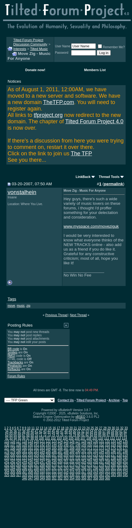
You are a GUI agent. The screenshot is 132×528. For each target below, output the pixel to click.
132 (107, 441)
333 (54, 475)
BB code (13, 349)
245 (30, 461)
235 (95, 458)
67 (23, 434)
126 (72, 441)
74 (53, 434)
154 (113, 445)
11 (33, 428)
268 (42, 465)
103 (59, 438)
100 (41, 438)
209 (66, 455)
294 (72, 468)
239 (119, 458)
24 (88, 428)
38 (23, 431)
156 (125, 445)
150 (89, 445)
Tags (12, 299)
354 (72, 478)
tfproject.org (48, 115)
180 (18, 451)
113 (118, 438)
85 (100, 434)
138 (18, 445)
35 (11, 431)
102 (53, 438)
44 (49, 431)
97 (28, 438)
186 (54, 451)
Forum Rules (16, 376)
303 (125, 468)
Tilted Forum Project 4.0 (94, 121)
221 (12, 458)
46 (57, 431)
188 (66, 451)
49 (70, 431)
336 (72, 475)
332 (48, 475)
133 (113, 441)
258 (107, 461)
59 (112, 431)
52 (83, 431)
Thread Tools (109, 177)
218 (119, 455)
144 (54, 445)
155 (119, 445)
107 (82, 438)
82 (87, 434)
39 (28, 431)
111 (106, 438)
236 (101, 458)
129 (89, 441)
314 (66, 471)
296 (83, 468)
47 (62, 431)
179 (12, 451)
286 (24, 468)
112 (112, 438)
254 (83, 461)
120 (36, 441)
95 (19, 438)
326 (12, 475)
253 (78, 461)
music (21, 305)
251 (66, 461)
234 (89, 458)
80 (78, 434)
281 (119, 465)
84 (95, 434)
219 (125, 455)
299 (101, 468)
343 (113, 475)
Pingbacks (15, 365)
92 (7, 438)
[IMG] (11, 355)
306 (18, 471)
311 (48, 471)
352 (60, 478)
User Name (63, 46)
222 (18, 458)
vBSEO (80, 416)
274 (78, 465)
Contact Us (66, 400)
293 (66, 468)
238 (113, 458)
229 (60, 458)
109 (94, 438)
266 (30, 465)
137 (12, 445)
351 (54, 478)
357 (89, 478)
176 (119, 448)
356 (83, 478)
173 (101, 448)
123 (54, 441)
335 (66, 475)
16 (54, 428)
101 (47, 438)
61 (121, 431)
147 (72, 445)
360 (107, 478)
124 (60, 441)
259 (113, 461)
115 (6, 441)
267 (36, 465)
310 (42, 471)
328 (24, 475)
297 (89, 468)
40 (32, 431)
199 (6, 455)
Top (125, 400)
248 (48, 461)
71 (40, 434)
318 (89, 471)
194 (101, 451)
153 (107, 445)
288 (36, 468)
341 (101, 475)
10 (28, 428)
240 (125, 458)
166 (60, 448)
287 (30, 468)
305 (12, 471)
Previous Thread (56, 315)
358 (95, 478)
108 (89, 438)
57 (104, 431)
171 (89, 448)
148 (78, 445)
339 (89, 475)
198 (125, 451)
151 (95, 445)
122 (48, 441)
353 (66, 478)
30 (113, 428)
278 (101, 465)
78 (70, 434)
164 (48, 448)
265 (24, 465)
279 (107, 465)
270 (54, 465)
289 (42, 468)
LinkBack (83, 177)
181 (24, 451)
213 (89, 455)
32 (121, 428)
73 (49, 434)
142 (42, 445)
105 (71, 438)
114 (124, 438)
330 (36, 475)
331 (42, 475)
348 (36, 478)
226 (42, 458)
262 (6, 465)
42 (40, 431)
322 (113, 471)
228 (54, 458)
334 (60, 475)
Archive (114, 400)
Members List (95, 70)
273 (72, 465)
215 (101, 455)
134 (119, 441)
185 (48, 451)
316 (78, 471)
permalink (113, 184)
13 (41, 428)
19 (66, 428)
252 (72, 461)
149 (83, 445)
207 (54, 455)
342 (107, 475)
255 (89, 461)
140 (30, 445)
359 (101, 478)
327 (18, 475)
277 (95, 465)
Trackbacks (15, 362)
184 (42, 451)
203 (30, 455)
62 (125, 431)
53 (87, 431)
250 (60, 461)
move (11, 305)
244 (24, 461)
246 (36, 461)
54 (91, 431)
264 (18, 465)
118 (24, 441)
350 (48, 478)
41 (36, 431)
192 (89, 451)
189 (72, 451)
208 (60, 455)
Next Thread (78, 315)
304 (6, 471)
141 (36, 445)
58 (108, 431)
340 (95, 475)
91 (125, 434)
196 (113, 451)
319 (95, 471)
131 (101, 441)
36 (15, 431)
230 (66, 458)
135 (125, 441)
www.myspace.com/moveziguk (91, 226)
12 (37, 428)
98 (32, 438)
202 (24, 455)
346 (24, 478)
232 (78, 458)
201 (18, 455)
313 (60, 471)
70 (36, 434)
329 (30, 475)
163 (42, 448)
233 (83, 458)
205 (42, 455)
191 (83, 451)
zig (28, 305)
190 (78, 451)
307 (24, 471)
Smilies (12, 352)
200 (12, 455)
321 (107, 471)
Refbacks (14, 369)
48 (66, 431)
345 (125, 475)
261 (125, 461)
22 (79, 428)
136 (6, 445)
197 (119, 451)
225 (36, 458)
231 (72, 458)
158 (12, 448)
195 (107, 451)
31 (117, 428)
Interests (19, 49)
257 (101, 461)
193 (95, 451)
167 (66, 448)
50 (74, 431)
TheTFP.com (58, 102)
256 (95, 461)
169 (78, 448)
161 (30, 448)
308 (30, 471)
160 (24, 448)
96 (23, 438)
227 (48, 458)
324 (125, 471)
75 (57, 434)
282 (125, 465)
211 (78, 455)
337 (78, 475)
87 (108, 434)
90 (121, 434)
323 (119, 471)
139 (24, 445)
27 (100, 428)
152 (101, 445)
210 (72, 455)
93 (11, 438)
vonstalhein (22, 192)
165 (54, 448)
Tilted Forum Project (91, 400)
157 (6, 448)
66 (19, 434)
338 (83, 475)
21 (75, 428)
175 (113, 448)
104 (65, 438)
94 (15, 438)
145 (60, 445)
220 (6, 458)
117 (18, 441)
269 (48, 465)
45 (53, 431)
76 (62, 434)
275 (83, 465)
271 (60, 465)
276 (89, 465)
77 (66, 434)
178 (6, 451)
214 (95, 455)
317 (83, 471)
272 (66, 465)
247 (42, 461)
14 (45, 428)
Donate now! (35, 70)
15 (50, 428)
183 (36, 451)
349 (42, 478)
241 (6, 461)
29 (109, 428)
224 (30, 458)
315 (72, 471)
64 (11, 434)
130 (95, 441)
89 (116, 434)
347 (30, 478)
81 (83, 434)
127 (78, 441)
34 (7, 431)
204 (36, 455)
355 (78, 478)
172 (95, 448)
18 (62, 428)
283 (6, 468)
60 (116, 431)
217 (113, 455)
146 (66, 445)
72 (45, 434)
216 (107, 455)
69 (32, 434)
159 (18, 448)
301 (113, 468)
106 (77, 438)
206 (48, 455)
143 (48, 445)
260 (119, 461)
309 (36, 471)
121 (42, 441)
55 (95, 431)
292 (60, 468)
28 (104, 428)
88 (112, 434)
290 (48, 468)
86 (104, 434)
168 (72, 448)
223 (24, 458)
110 (100, 438)
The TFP (81, 153)
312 (54, 471)
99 (36, 438)
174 (107, 448)
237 (107, 458)
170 (83, 448)
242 (12, 461)
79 (74, 434)
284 (12, 468)
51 (78, 431)
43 (45, 431)
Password (61, 52)
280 (113, 465)
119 (30, 441)
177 (125, 448)
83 (91, 434)
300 (107, 468)
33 (126, 428)
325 (6, 475)
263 (12, 465)
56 (100, 431)
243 (18, 461)
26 (96, 428)
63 (7, 434)
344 (119, 475)
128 (83, 441)
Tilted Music (39, 49)
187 (60, 451)
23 (83, 428)
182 (30, 451)
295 (78, 468)
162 (36, 448)
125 (66, 441)
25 (92, 428)
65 (15, 434)
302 (119, 468)
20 (71, 428)
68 (28, 434)
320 (101, 471)
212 (83, 455)
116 (12, 441)
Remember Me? (111, 47)
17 (58, 428)
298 (95, 468)
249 (54, 461)
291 (54, 468)
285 (18, 468)
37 (19, 431)
